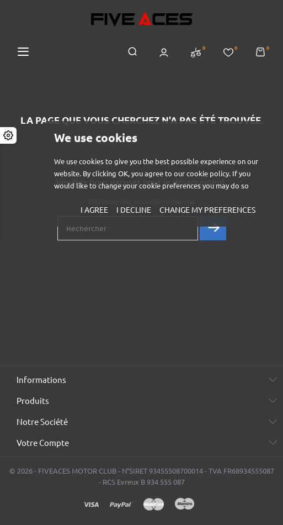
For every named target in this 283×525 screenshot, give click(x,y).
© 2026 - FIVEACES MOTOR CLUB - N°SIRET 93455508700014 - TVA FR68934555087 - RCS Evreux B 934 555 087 (141, 476)
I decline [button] (133, 210)
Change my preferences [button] (207, 210)
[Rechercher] (127, 228)
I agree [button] (94, 210)
